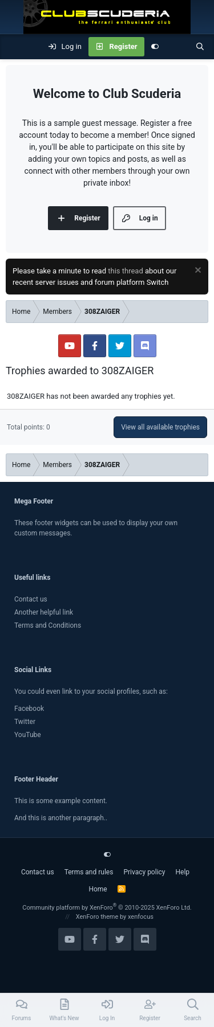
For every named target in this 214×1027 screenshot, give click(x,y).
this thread (125, 271)
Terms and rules (89, 872)
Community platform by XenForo (107, 907)
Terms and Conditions (47, 625)
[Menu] (14, 47)
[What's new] (177, 46)
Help (183, 872)
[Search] (200, 46)
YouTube (27, 735)
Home (97, 889)
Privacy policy (144, 872)
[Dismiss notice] (196, 271)
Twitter (24, 722)
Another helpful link (43, 612)
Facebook (29, 709)
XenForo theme (97, 916)
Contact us (30, 599)
